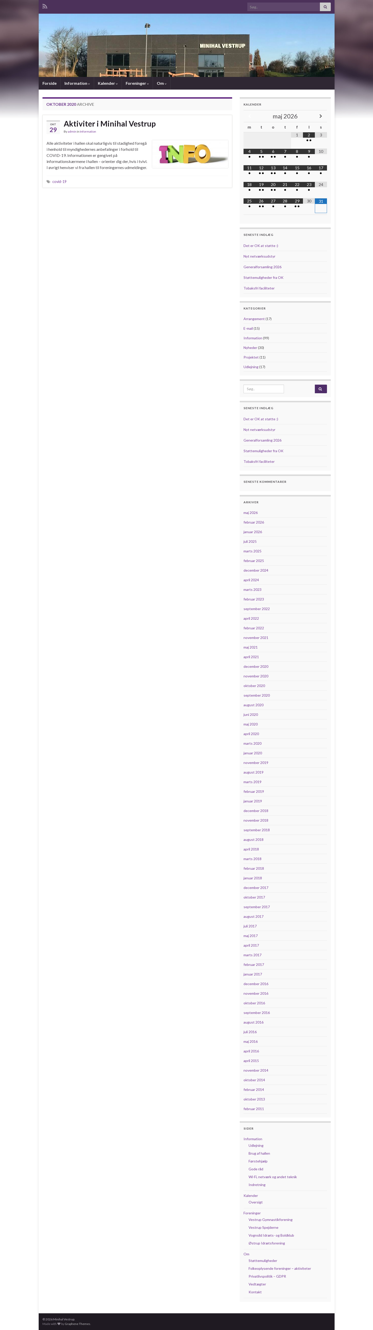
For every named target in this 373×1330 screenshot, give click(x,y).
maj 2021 (251, 647)
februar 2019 (254, 791)
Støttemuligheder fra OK (263, 277)
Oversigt (256, 1202)
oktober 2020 (254, 685)
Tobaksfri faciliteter (259, 288)
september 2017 (257, 907)
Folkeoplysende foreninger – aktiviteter (280, 1268)
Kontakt (255, 1292)
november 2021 (256, 637)
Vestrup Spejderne (263, 1227)
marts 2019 (252, 782)
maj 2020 (251, 724)
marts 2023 (252, 589)
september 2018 (257, 830)
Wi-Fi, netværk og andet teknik (273, 1177)
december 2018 (256, 810)
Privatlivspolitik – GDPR (267, 1276)
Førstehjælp (258, 1161)
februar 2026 (254, 522)
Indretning (257, 1184)
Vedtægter (257, 1284)
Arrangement (254, 319)
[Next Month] (321, 116)
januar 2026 (253, 532)
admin (72, 131)
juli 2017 (250, 926)
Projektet (251, 357)
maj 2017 (251, 935)
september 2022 (257, 609)
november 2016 (256, 993)
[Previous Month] (249, 116)
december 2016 (256, 984)
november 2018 (256, 820)
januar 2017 (253, 974)
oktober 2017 (254, 897)
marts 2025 (252, 551)
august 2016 (254, 1022)
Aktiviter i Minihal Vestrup (110, 123)
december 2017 (256, 887)
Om (162, 83)
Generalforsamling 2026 (262, 267)
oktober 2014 (254, 1080)
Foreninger (137, 83)
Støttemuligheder (263, 1260)
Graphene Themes (77, 1324)
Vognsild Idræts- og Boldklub (271, 1235)
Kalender (108, 83)
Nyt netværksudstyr (259, 256)
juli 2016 (250, 1032)
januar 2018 (253, 878)
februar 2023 (254, 599)
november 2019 (256, 762)
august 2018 (254, 839)
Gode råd (256, 1169)
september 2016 (257, 1012)
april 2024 (251, 580)
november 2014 (256, 1070)
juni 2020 (251, 714)
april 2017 (251, 945)
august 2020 (254, 705)
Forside (49, 83)
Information (77, 83)
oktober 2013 (254, 1099)
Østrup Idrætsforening (267, 1243)
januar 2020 (253, 753)
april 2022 (251, 618)
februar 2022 (254, 628)
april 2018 (251, 849)
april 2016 (251, 1051)
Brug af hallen (259, 1153)
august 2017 (254, 916)
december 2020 (256, 666)
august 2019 (254, 772)
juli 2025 (250, 541)
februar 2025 (254, 560)
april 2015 (251, 1060)
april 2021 (251, 657)
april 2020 (251, 734)
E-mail (248, 328)
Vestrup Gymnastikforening (271, 1219)
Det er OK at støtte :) (261, 245)
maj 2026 (251, 512)
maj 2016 (251, 1041)
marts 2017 (252, 955)
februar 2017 (254, 964)
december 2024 (256, 570)
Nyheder (250, 347)
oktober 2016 (254, 1003)
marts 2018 (252, 859)
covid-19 (59, 181)
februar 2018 (254, 868)
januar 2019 (253, 801)
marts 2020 (252, 743)
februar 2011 (254, 1109)
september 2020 (257, 695)
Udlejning (251, 367)
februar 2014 (254, 1089)
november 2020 (256, 676)
